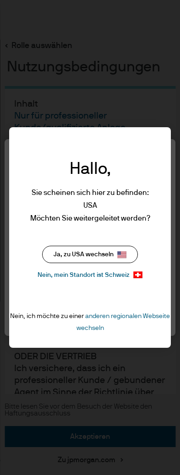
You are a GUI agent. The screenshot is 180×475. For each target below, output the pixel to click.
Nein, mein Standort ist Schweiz (90, 274)
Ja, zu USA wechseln (90, 254)
